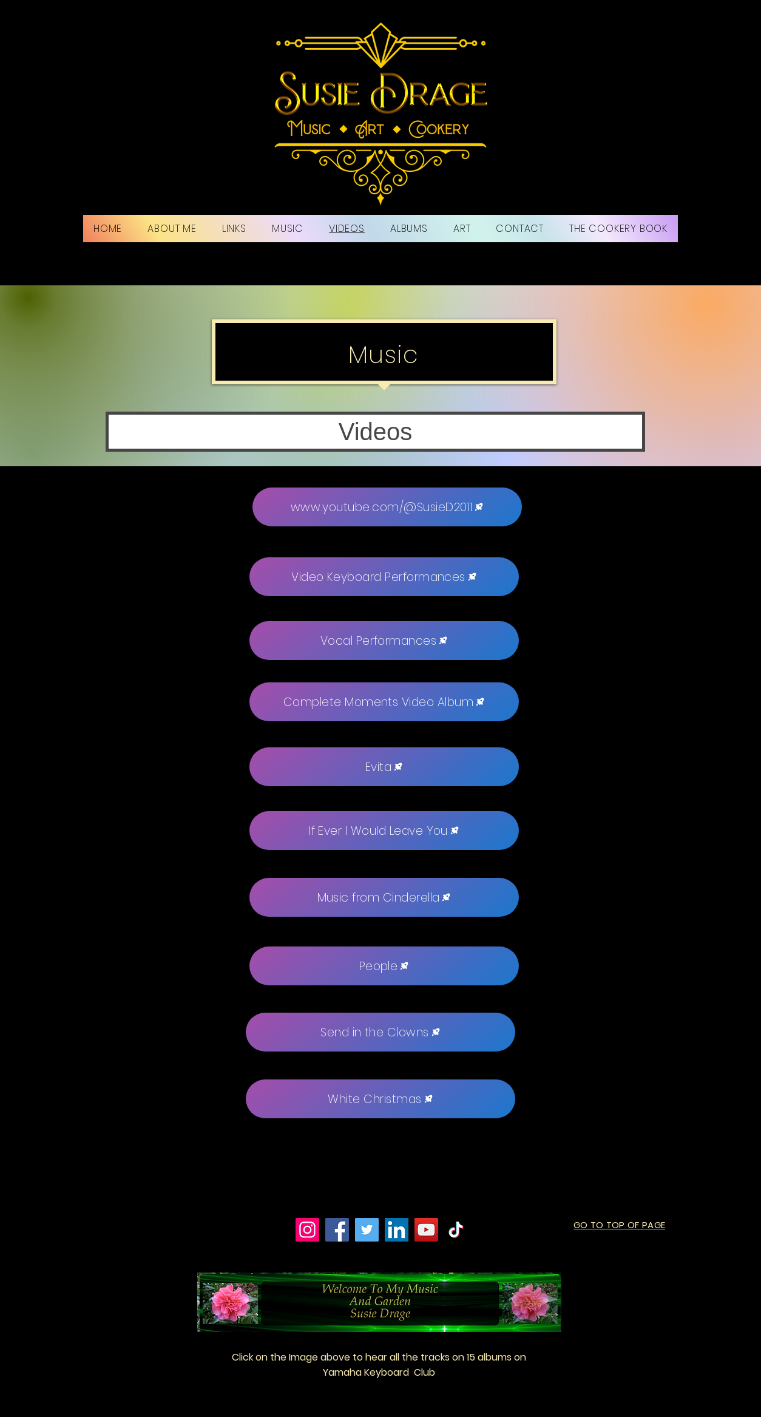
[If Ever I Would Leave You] (384, 830)
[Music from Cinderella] (384, 897)
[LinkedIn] (396, 1230)
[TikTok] (456, 1230)
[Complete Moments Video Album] (384, 701)
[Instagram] (307, 1230)
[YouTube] (426, 1230)
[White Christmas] (380, 1098)
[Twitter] (367, 1230)
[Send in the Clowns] (380, 1032)
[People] (384, 965)
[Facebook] (337, 1230)
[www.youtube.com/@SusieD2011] (387, 507)
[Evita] (384, 766)
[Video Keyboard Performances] (384, 576)
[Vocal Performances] (384, 640)
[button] (375, 432)
